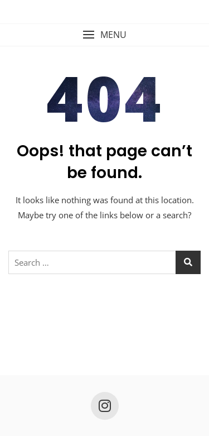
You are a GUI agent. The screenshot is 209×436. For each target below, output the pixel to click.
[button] (104, 35)
